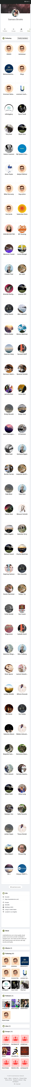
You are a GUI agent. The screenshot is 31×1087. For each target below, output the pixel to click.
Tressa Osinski (22, 834)
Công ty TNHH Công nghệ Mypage (22, 874)
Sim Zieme (9, 714)
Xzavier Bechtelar (9, 594)
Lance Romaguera (9, 434)
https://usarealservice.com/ (12, 899)
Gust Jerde (9, 214)
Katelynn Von (9, 814)
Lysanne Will (22, 294)
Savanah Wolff (22, 354)
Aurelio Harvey (9, 474)
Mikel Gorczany (9, 194)
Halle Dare (22, 494)
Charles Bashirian (22, 554)
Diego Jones (9, 634)
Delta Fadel (9, 454)
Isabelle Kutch (22, 634)
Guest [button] (27, 1)
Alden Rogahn (8, 534)
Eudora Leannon (9, 154)
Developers (15, 1081)
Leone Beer (22, 394)
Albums (7, 948)
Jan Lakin (22, 274)
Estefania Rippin (22, 454)
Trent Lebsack (8, 774)
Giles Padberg (22, 654)
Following (8, 953)
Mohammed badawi (9, 74)
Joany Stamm (9, 314)
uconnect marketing (22, 94)
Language (17, 1084)
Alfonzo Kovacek (22, 694)
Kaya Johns (22, 194)
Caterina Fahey (9, 354)
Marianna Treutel (8, 254)
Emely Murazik (9, 414)
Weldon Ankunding (22, 734)
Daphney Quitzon (8, 574)
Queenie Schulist (22, 374)
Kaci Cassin (22, 614)
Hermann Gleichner (9, 374)
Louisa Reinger (22, 254)
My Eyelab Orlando (22, 154)
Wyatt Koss (22, 134)
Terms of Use (8, 1080)
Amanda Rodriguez (9, 294)
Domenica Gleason (22, 754)
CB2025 (9, 54)
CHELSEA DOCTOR (9, 234)
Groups (7, 1031)
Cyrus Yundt (22, 114)
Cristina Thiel (9, 274)
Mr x (8, 874)
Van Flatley (22, 714)
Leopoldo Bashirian (22, 474)
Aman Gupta (9, 174)
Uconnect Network (9, 94)
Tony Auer (9, 134)
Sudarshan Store (22, 214)
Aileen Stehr (9, 794)
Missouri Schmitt (22, 514)
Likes (7, 1026)
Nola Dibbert (9, 854)
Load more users (15, 887)
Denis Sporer (9, 674)
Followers (8, 996)
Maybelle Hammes (9, 754)
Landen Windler (9, 694)
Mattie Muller (9, 334)
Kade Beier (8, 494)
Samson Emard (9, 554)
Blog (25, 1080)
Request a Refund (17, 1080)
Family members (23, 38)
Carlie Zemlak (8, 614)
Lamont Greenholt (22, 674)
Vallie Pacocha (22, 814)
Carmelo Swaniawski (22, 774)
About (10, 1078)
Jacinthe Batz (9, 394)
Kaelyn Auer (22, 414)
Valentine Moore (9, 734)
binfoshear (22, 54)
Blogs (22, 74)
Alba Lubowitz (22, 314)
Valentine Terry (22, 534)
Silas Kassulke (22, 574)
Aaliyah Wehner (22, 174)
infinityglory (9, 114)
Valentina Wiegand (9, 654)
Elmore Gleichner (22, 334)
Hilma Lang (22, 794)
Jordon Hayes (9, 834)
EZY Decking (22, 234)
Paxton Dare (9, 514)
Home (5, 1078)
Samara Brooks (15, 19)
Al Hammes (22, 434)
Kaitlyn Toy (22, 594)
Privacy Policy (23, 1078)
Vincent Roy (22, 854)
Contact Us (15, 1078)
